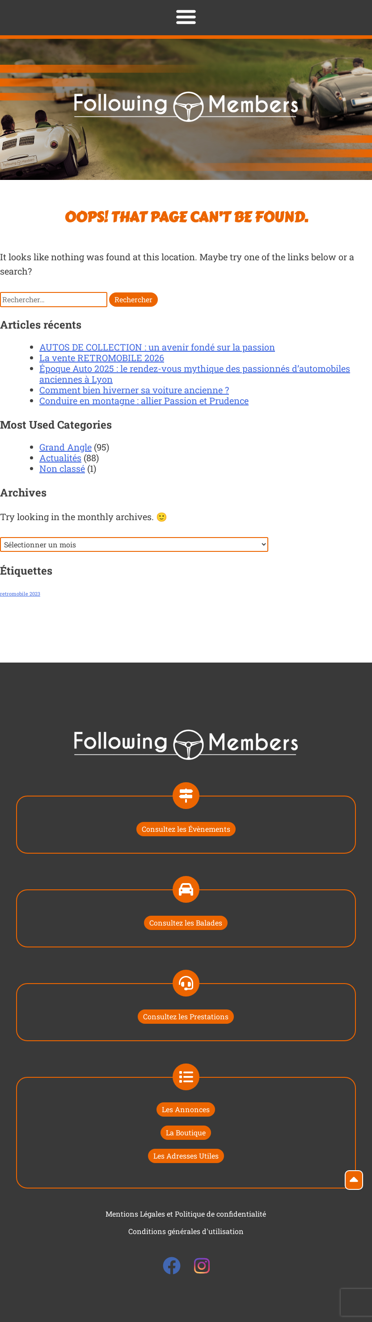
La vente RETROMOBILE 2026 (101, 357)
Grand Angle (65, 447)
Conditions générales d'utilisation (186, 1231)
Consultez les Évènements (186, 829)
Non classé (62, 468)
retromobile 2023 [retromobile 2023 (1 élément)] (20, 594)
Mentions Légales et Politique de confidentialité (186, 1213)
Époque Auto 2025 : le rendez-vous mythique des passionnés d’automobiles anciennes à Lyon (194, 374)
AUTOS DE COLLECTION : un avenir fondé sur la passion (157, 347)
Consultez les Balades (185, 922)
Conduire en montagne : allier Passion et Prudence (144, 400)
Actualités (60, 457)
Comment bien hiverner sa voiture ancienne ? (134, 390)
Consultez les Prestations (185, 1016)
